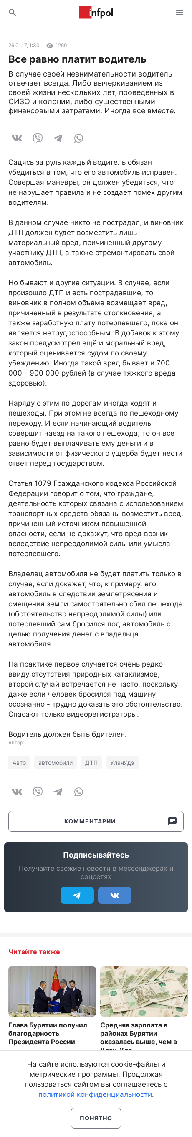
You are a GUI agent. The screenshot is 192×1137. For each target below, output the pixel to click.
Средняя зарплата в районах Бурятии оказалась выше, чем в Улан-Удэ (138, 1037)
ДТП (91, 762)
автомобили (55, 762)
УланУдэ (122, 762)
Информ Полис (96, 12)
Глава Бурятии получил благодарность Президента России (47, 1033)
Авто (19, 762)
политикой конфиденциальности (95, 1094)
